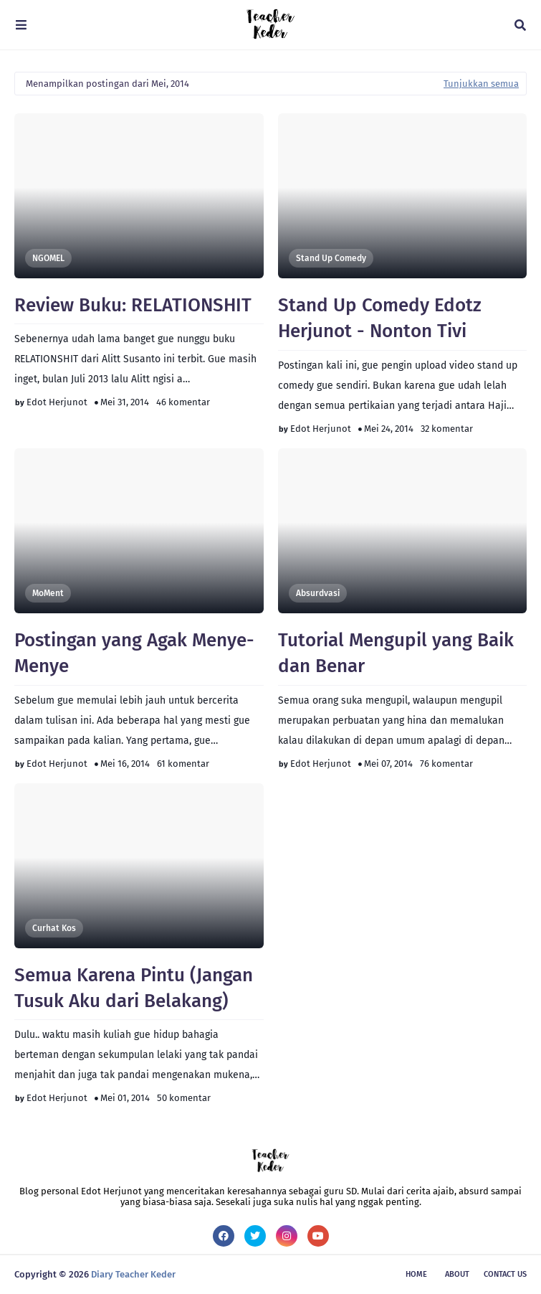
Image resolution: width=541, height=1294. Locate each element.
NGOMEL (48, 258)
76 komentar (446, 763)
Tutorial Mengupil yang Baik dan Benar (396, 653)
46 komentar (183, 402)
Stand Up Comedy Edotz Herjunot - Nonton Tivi (380, 318)
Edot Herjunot (57, 402)
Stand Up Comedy (331, 258)
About (457, 1274)
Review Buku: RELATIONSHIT (133, 305)
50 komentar (184, 1097)
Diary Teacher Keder (133, 1274)
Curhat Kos (54, 928)
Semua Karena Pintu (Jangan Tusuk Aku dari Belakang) (133, 988)
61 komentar (183, 763)
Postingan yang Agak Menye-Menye (134, 653)
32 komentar (447, 428)
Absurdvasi (318, 593)
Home (416, 1274)
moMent (48, 593)
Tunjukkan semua (481, 83)
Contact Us (505, 1274)
